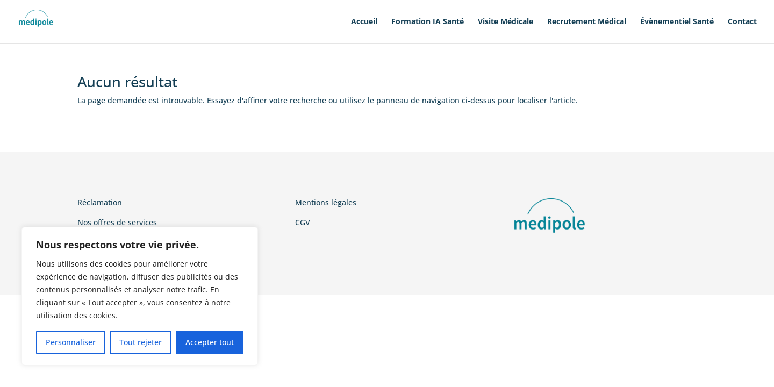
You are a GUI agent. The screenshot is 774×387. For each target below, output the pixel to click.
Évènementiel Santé (677, 22)
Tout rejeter (140, 342)
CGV (302, 222)
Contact (742, 22)
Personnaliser (71, 342)
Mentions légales (325, 202)
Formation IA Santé (427, 22)
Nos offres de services (117, 222)
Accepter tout (209, 342)
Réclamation (99, 202)
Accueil (364, 22)
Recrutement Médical (586, 22)
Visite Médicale (505, 22)
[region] (140, 296)
